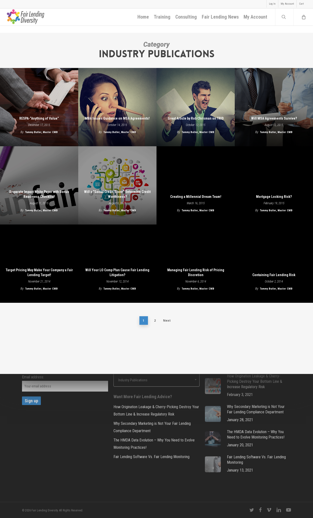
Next (167, 320)
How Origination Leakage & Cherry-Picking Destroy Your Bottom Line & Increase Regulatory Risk (156, 411)
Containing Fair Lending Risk (273, 275)
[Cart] (303, 21)
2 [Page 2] (155, 320)
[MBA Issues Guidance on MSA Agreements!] (117, 107)
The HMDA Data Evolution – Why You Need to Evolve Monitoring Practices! (154, 444)
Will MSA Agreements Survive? (274, 118)
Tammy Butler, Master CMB (41, 132)
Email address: (33, 377)
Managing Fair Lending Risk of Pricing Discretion (195, 272)
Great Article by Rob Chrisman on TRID (196, 118)
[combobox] (156, 380)
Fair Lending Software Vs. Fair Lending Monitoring (151, 456)
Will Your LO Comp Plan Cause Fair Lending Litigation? (117, 272)
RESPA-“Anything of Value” (39, 118)
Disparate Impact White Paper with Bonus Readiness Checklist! (39, 194)
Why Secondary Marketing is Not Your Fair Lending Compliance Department (152, 427)
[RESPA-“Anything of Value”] (39, 107)
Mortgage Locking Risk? (274, 197)
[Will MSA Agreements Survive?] (274, 107)
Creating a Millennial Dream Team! (195, 197)
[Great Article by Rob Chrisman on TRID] (195, 107)
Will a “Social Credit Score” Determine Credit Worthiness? (117, 194)
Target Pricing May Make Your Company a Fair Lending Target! (39, 272)
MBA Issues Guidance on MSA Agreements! (117, 118)
